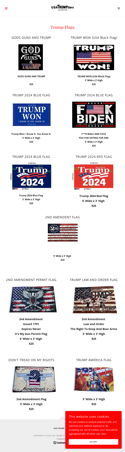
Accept (93, 442)
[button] (12, 8)
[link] (62, 7)
